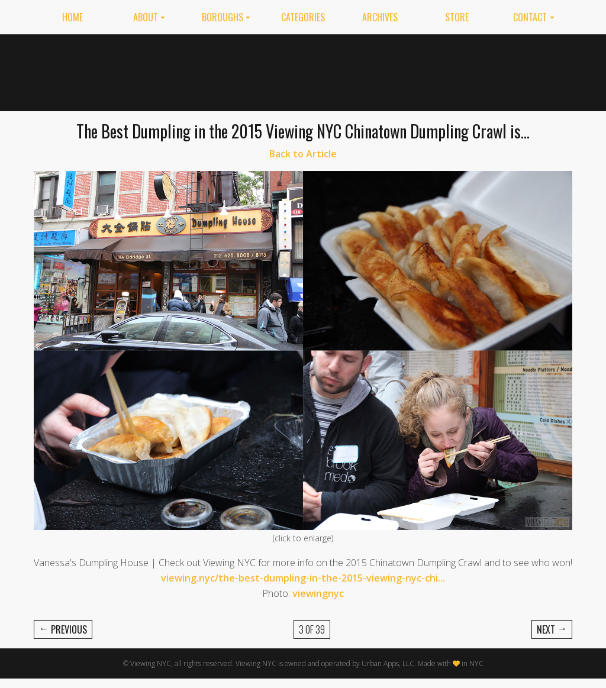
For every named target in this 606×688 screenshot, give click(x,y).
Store (457, 17)
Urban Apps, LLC (388, 663)
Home (72, 17)
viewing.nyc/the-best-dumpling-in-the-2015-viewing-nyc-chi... (303, 577)
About (145, 17)
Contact (530, 17)
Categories (303, 17)
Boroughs (222, 17)
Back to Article (303, 153)
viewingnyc (318, 593)
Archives (380, 17)
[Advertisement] (356, 70)
